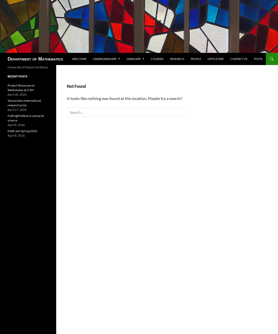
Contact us (238, 58)
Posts (258, 58)
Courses (157, 58)
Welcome (79, 58)
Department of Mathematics (35, 58)
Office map (216, 58)
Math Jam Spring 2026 (22, 131)
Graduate (134, 58)
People (196, 58)
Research (177, 58)
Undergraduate (104, 58)
